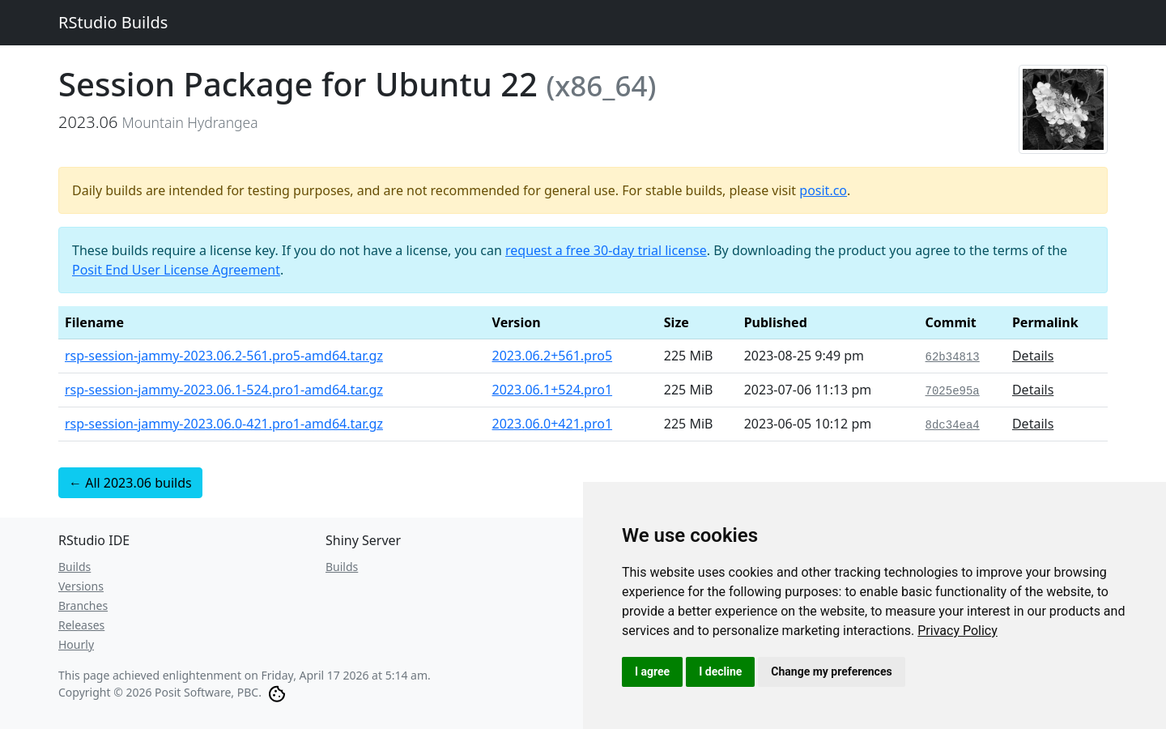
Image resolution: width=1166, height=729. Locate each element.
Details (1032, 355)
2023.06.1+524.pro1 (552, 390)
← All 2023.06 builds (130, 483)
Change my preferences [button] (831, 671)
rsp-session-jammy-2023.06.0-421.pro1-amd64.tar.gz (224, 424)
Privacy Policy (957, 630)
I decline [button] (720, 671)
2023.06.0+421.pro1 (552, 424)
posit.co (823, 190)
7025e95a (953, 391)
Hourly (76, 644)
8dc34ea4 (953, 425)
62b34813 (953, 357)
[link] (957, 630)
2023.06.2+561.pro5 (552, 355)
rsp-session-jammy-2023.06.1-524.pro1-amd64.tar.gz (224, 390)
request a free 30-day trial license (606, 250)
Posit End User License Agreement (176, 270)
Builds (74, 566)
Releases (81, 625)
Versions (81, 586)
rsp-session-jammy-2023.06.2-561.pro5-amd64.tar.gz (224, 355)
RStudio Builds (113, 22)
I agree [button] (652, 671)
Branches (83, 605)
